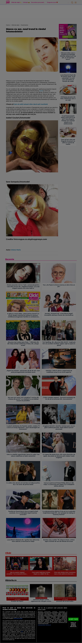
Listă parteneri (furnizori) (44, 625)
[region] (41, 624)
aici (22, 631)
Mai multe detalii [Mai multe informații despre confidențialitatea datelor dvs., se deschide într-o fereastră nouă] (18, 618)
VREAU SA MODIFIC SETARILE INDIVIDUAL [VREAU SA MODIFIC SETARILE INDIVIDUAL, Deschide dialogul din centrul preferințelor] (73, 624)
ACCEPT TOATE (73, 619)
